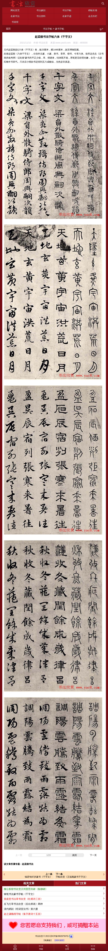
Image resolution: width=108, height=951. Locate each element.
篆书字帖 (59, 28)
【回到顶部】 (59, 940)
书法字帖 (47, 28)
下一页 (93, 855)
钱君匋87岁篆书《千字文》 (38, 876)
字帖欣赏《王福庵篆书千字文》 (72, 876)
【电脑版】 (47, 940)
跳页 (74, 855)
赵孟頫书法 (27, 864)
